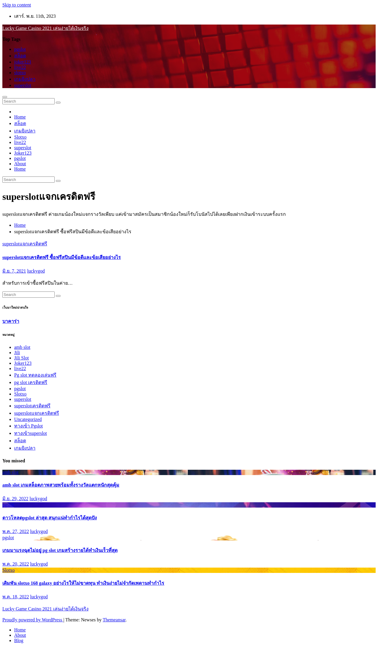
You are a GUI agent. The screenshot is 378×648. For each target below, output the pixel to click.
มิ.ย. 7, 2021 (14, 270)
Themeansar (114, 619)
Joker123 (23, 152)
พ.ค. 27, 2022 (15, 531)
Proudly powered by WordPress (32, 619)
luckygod (36, 270)
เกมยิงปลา (24, 79)
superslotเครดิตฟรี (32, 405)
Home (20, 116)
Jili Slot (21, 357)
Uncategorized (28, 419)
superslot (22, 85)
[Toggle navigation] (4, 97)
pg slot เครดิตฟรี (30, 382)
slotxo (20, 72)
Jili (17, 352)
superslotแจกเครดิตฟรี (24, 243)
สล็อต (20, 55)
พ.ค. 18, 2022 (15, 596)
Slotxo (20, 137)
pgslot (20, 49)
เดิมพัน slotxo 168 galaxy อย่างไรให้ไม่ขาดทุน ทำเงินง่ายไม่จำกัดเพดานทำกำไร (83, 583)
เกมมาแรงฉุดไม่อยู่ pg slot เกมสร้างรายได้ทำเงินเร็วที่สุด (60, 550)
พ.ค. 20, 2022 (15, 563)
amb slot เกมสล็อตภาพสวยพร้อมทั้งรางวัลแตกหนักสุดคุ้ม (60, 484)
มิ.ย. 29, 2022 (15, 498)
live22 (20, 67)
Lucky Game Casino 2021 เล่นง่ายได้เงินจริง (45, 28)
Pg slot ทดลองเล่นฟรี (35, 375)
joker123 (22, 61)
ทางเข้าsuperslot (30, 433)
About (20, 163)
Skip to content (16, 4)
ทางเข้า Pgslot (28, 425)
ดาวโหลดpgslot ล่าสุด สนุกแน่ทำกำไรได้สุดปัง (49, 517)
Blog (18, 640)
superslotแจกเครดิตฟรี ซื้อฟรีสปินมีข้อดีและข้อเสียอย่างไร (61, 257)
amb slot (22, 347)
